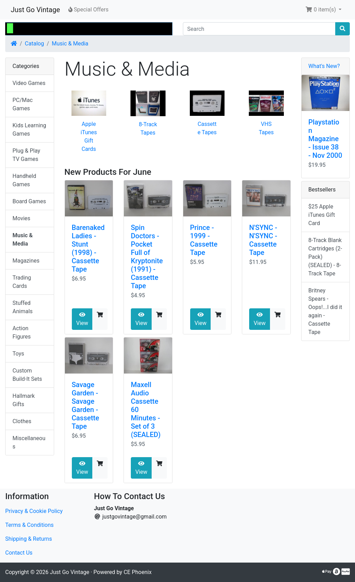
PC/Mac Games (22, 104)
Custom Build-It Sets (27, 374)
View (82, 319)
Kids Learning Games (29, 129)
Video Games (28, 83)
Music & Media (70, 43)
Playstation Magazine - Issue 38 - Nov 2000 (325, 139)
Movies (21, 218)
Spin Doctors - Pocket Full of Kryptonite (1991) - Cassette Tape (147, 256)
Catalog (34, 43)
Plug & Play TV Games (26, 154)
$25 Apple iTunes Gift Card (321, 214)
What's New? (324, 66)
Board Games (29, 201)
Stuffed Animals (22, 307)
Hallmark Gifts (23, 400)
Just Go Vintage (35, 10)
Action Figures (21, 332)
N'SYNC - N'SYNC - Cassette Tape (263, 240)
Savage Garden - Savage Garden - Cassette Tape (85, 405)
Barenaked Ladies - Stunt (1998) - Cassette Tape (88, 248)
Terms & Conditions (29, 525)
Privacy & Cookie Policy (34, 511)
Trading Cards (21, 281)
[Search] (259, 28)
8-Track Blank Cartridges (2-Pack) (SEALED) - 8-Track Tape (325, 257)
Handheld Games (24, 180)
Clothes (21, 421)
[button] (323, 10)
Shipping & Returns (28, 539)
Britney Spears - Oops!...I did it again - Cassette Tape (325, 311)
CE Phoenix (138, 572)
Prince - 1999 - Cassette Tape (204, 240)
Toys (18, 353)
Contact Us (19, 552)
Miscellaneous (28, 442)
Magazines (26, 260)
